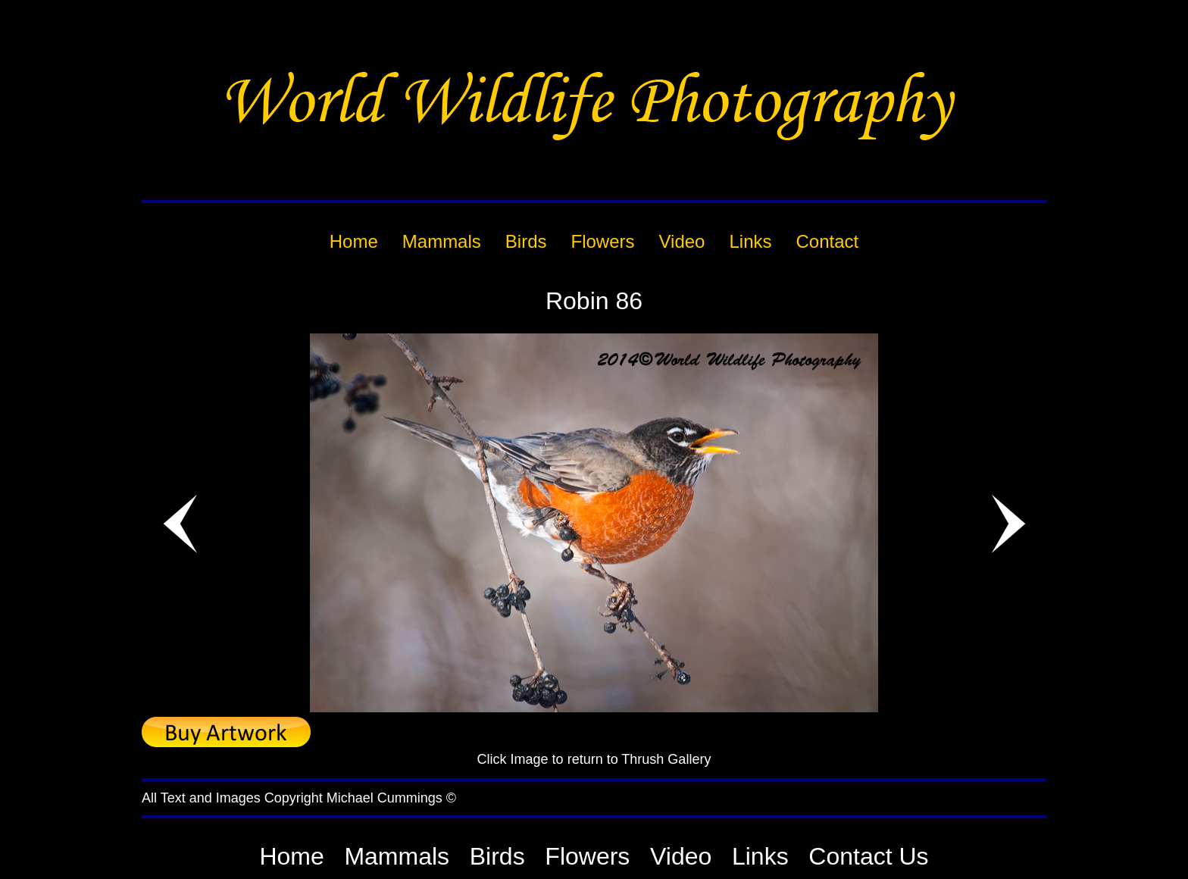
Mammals (396, 856)
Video (680, 856)
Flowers (587, 856)
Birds (497, 856)
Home (291, 856)
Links (760, 856)
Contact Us (868, 856)
